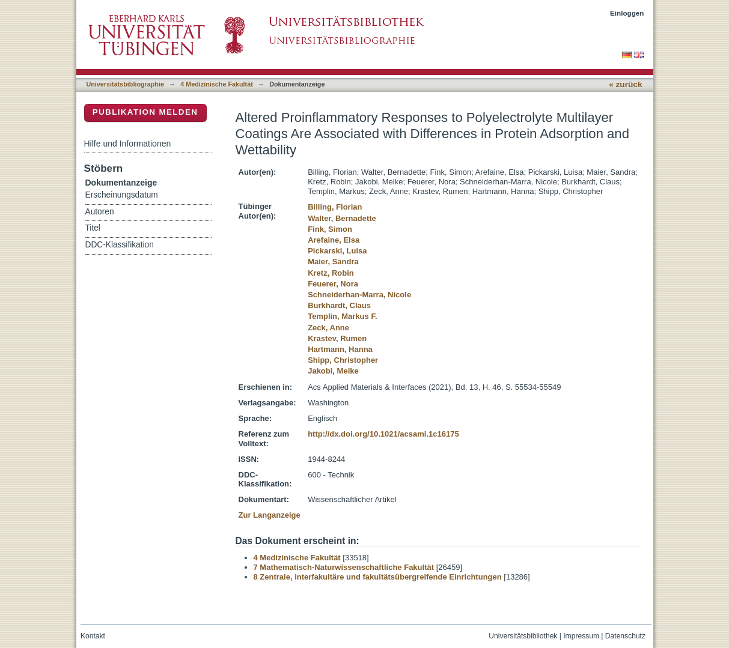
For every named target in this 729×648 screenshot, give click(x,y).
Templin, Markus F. (342, 316)
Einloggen (627, 13)
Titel (92, 227)
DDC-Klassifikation (119, 244)
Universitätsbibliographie (125, 84)
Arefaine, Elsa (333, 239)
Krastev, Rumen (337, 338)
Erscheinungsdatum (121, 194)
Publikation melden (145, 112)
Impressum (581, 636)
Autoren (99, 211)
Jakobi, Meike (333, 370)
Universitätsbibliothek (523, 636)
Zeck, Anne (328, 327)
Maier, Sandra (333, 261)
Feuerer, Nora (333, 283)
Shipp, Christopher (343, 360)
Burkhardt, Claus (339, 305)
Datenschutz (625, 636)
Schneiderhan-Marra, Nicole (359, 294)
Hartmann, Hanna (340, 349)
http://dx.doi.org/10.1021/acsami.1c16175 (383, 433)
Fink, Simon (330, 229)
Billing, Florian (335, 206)
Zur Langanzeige (269, 514)
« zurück (625, 84)
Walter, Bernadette (342, 218)
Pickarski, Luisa (337, 250)
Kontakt (93, 636)
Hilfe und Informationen (127, 143)
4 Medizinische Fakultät (216, 84)
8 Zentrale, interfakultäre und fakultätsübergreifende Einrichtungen (378, 576)
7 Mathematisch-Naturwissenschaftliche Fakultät (344, 567)
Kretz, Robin (331, 272)
